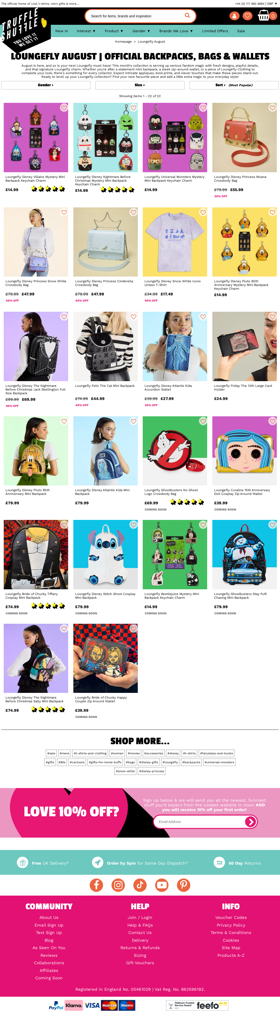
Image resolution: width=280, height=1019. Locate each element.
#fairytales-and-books (216, 753)
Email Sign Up (48, 925)
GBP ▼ (272, 3)
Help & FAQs (140, 925)
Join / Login (140, 918)
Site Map (231, 948)
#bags (130, 762)
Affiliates (49, 971)
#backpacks (191, 762)
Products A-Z (231, 956)
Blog (49, 940)
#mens (64, 753)
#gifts (50, 762)
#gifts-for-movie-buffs (105, 762)
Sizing (140, 956)
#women (117, 753)
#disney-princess (151, 771)
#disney (173, 753)
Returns (237, 863)
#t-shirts (189, 753)
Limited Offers (215, 31)
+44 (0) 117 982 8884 (249, 3)
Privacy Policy (231, 925)
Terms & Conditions (231, 933)
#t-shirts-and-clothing (90, 753)
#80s (61, 762)
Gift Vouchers (140, 963)
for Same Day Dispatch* (140, 863)
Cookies (231, 940)
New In (61, 31)
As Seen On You (48, 948)
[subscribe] (250, 821)
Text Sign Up (49, 933)
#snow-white (125, 771)
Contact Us (140, 933)
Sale (241, 31)
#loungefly (170, 762)
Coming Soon (49, 978)
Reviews (48, 956)
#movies (134, 753)
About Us (48, 918)
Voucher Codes (231, 918)
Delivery (140, 940)
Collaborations (49, 963)
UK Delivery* (43, 863)
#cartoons (77, 762)
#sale (51, 753)
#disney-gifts (148, 762)
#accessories (153, 753)
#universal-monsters (219, 762)
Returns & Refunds (140, 948)
